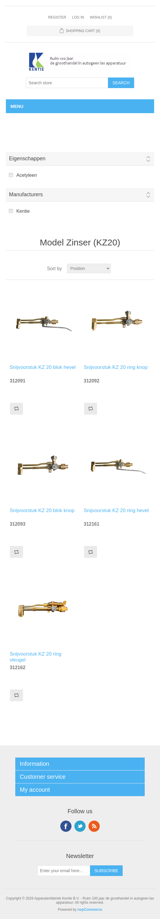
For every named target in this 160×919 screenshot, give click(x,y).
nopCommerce (89, 910)
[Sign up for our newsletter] (63, 870)
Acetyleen (26, 175)
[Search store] (67, 82)
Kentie (22, 211)
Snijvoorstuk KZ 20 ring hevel (116, 510)
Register (57, 17)
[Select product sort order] (89, 268)
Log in (78, 17)
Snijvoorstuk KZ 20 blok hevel (43, 367)
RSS (94, 826)
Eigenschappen (27, 158)
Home (15, 131)
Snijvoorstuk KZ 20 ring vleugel (35, 656)
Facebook (65, 826)
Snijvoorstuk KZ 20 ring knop (116, 367)
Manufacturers (26, 194)
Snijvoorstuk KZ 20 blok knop (42, 510)
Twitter (80, 826)
